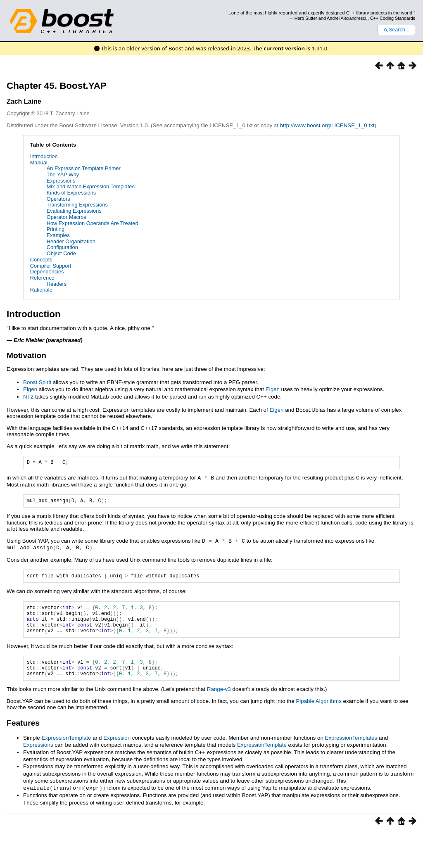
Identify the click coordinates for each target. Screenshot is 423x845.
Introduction (44, 156)
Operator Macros (66, 217)
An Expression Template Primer (84, 168)
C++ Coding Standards (392, 18)
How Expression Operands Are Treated (92, 223)
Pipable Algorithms (318, 713)
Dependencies (47, 271)
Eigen (30, 389)
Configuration (62, 247)
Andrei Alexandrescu (347, 18)
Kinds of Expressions (71, 193)
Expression (117, 750)
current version (284, 48)
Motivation (26, 355)
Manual (39, 162)
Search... (396, 30)
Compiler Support (50, 266)
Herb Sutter (306, 18)
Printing (55, 229)
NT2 (28, 397)
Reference (42, 278)
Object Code (61, 253)
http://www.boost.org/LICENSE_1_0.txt (327, 125)
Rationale (41, 290)
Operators (58, 199)
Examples (58, 235)
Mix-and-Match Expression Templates (91, 186)
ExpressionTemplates (351, 750)
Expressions (61, 181)
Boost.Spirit (37, 382)
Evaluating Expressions (74, 211)
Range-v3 (219, 701)
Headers (57, 284)
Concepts (41, 259)
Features (23, 735)
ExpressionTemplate (66, 750)
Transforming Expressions (77, 205)
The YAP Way (63, 174)
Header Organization (71, 241)
